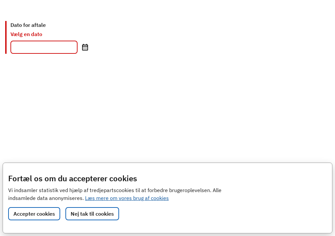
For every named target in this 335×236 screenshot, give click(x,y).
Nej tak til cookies (92, 213)
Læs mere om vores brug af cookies (127, 198)
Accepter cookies (34, 213)
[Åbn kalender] (85, 47)
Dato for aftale (28, 25)
